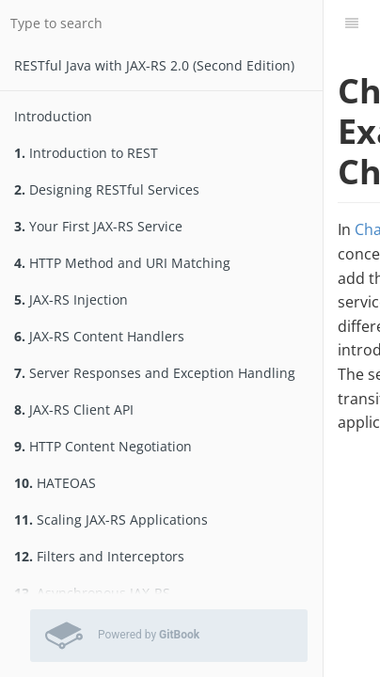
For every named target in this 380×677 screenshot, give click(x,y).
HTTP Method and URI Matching (122, 263)
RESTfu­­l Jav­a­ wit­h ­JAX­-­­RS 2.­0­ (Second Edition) (154, 65)
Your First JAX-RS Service (98, 226)
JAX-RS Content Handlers (99, 336)
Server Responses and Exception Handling (154, 373)
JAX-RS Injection (71, 299)
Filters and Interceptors (99, 556)
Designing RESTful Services (106, 189)
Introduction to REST (86, 153)
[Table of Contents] (351, 23)
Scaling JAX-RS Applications (111, 519)
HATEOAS (55, 483)
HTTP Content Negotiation (103, 446)
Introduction (53, 116)
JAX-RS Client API (74, 409)
